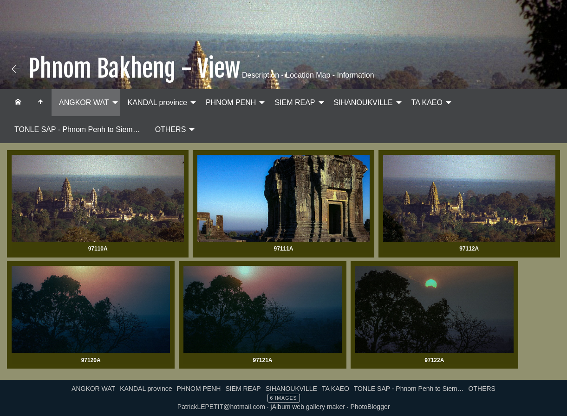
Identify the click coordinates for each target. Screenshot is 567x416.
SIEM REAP (294, 102)
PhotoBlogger (370, 406)
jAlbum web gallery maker (308, 406)
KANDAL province (157, 102)
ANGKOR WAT (84, 102)
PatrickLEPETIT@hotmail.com (221, 406)
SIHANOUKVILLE (363, 102)
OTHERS (170, 129)
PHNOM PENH (231, 102)
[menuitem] (18, 102)
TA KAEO (427, 102)
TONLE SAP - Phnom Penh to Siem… (77, 129)
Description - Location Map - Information (307, 75)
